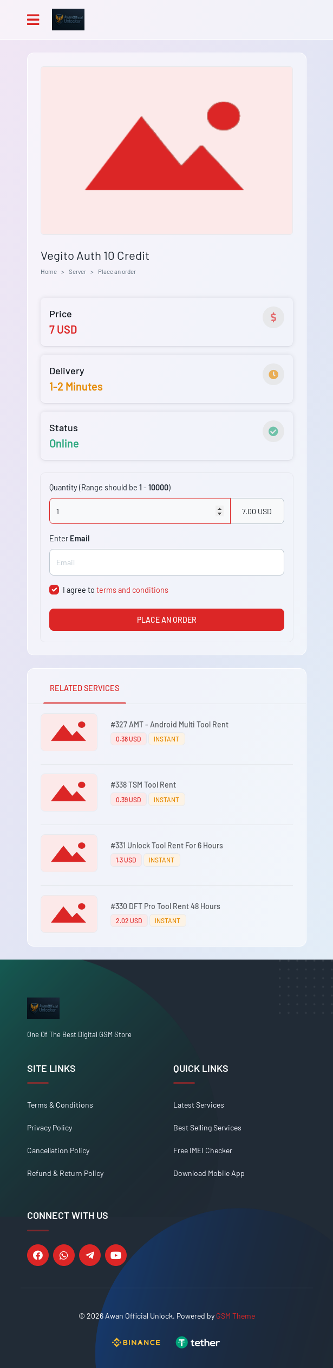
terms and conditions (132, 589)
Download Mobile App (209, 1173)
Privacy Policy (49, 1127)
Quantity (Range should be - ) (110, 487)
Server (77, 271)
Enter (69, 538)
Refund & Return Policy (65, 1173)
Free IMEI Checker (202, 1150)
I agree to (115, 589)
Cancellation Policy (58, 1150)
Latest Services (198, 1104)
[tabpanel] (167, 825)
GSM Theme (235, 1315)
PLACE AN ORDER (167, 619)
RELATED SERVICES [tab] (84, 688)
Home (49, 271)
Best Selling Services (207, 1127)
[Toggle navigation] (33, 19)
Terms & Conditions (60, 1104)
